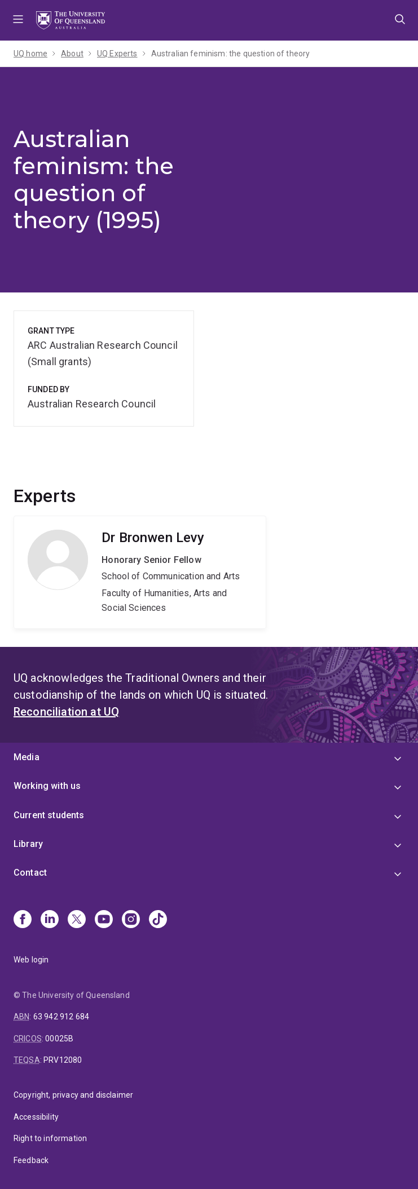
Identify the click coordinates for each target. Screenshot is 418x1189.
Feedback (31, 1160)
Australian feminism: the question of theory (230, 53)
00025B (59, 1038)
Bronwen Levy (140, 572)
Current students (49, 815)
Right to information (50, 1138)
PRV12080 (62, 1059)
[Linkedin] (50, 920)
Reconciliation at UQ (66, 711)
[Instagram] (131, 920)
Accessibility (36, 1116)
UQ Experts (117, 53)
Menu (18, 20)
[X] (77, 920)
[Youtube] (104, 920)
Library (28, 843)
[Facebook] (23, 920)
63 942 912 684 (61, 1016)
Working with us (47, 785)
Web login (31, 959)
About (72, 53)
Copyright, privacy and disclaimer (73, 1094)
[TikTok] (158, 920)
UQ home (30, 53)
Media (26, 757)
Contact (30, 872)
